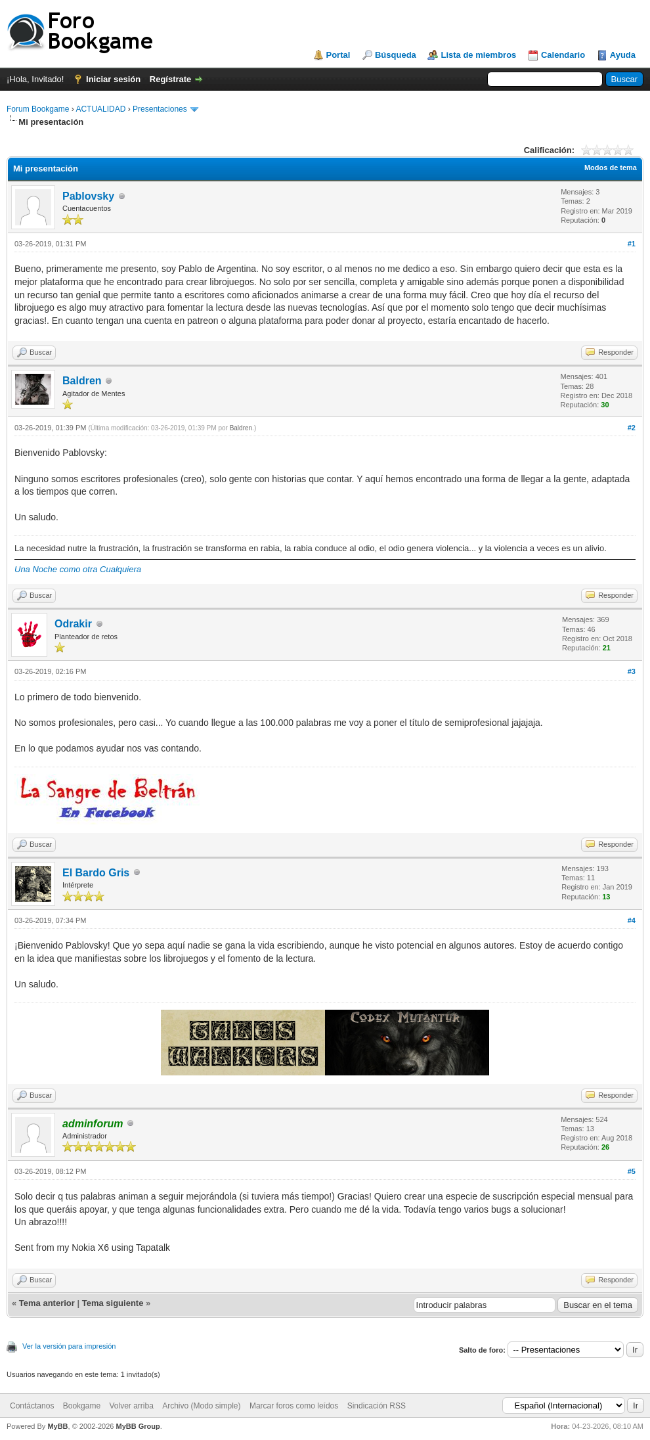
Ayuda (623, 55)
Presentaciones (160, 109)
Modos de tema (610, 167)
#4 (632, 920)
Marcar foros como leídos (293, 1405)
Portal (338, 55)
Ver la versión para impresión (69, 1346)
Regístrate (171, 79)
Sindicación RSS (376, 1405)
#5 (632, 1171)
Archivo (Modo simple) (201, 1405)
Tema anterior (47, 1303)
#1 (632, 244)
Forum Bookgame (38, 109)
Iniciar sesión (113, 79)
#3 (632, 671)
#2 (632, 428)
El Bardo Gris (95, 872)
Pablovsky (88, 196)
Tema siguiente (113, 1303)
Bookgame (81, 1405)
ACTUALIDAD (100, 109)
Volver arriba (131, 1405)
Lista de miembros (478, 55)
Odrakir (73, 623)
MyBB (57, 1426)
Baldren (82, 380)
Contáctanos (32, 1405)
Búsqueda (395, 55)
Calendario (563, 55)
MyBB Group (138, 1426)
